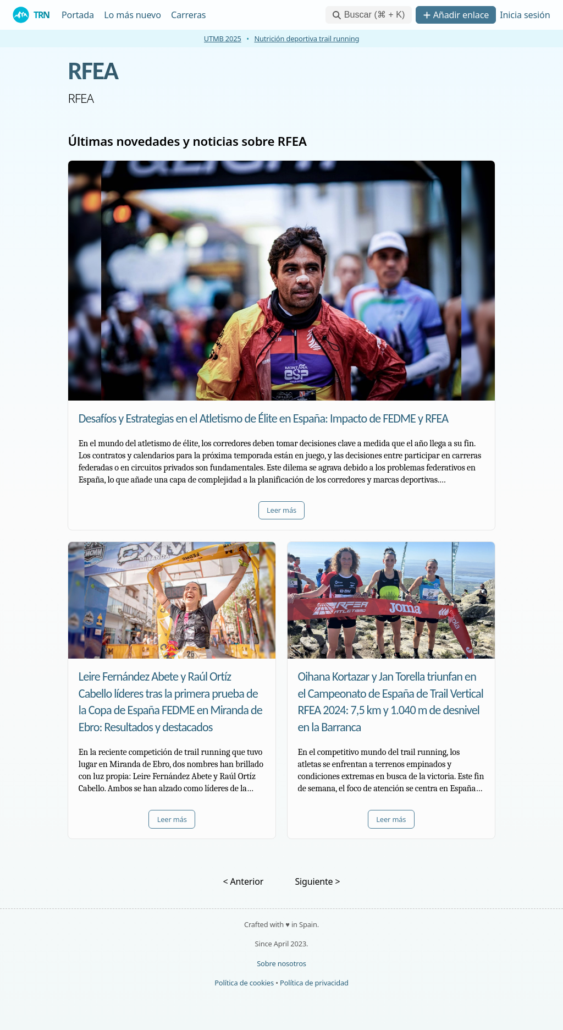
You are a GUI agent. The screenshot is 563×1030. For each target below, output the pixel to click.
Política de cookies (244, 983)
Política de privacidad (314, 983)
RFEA (93, 70)
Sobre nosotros (281, 963)
